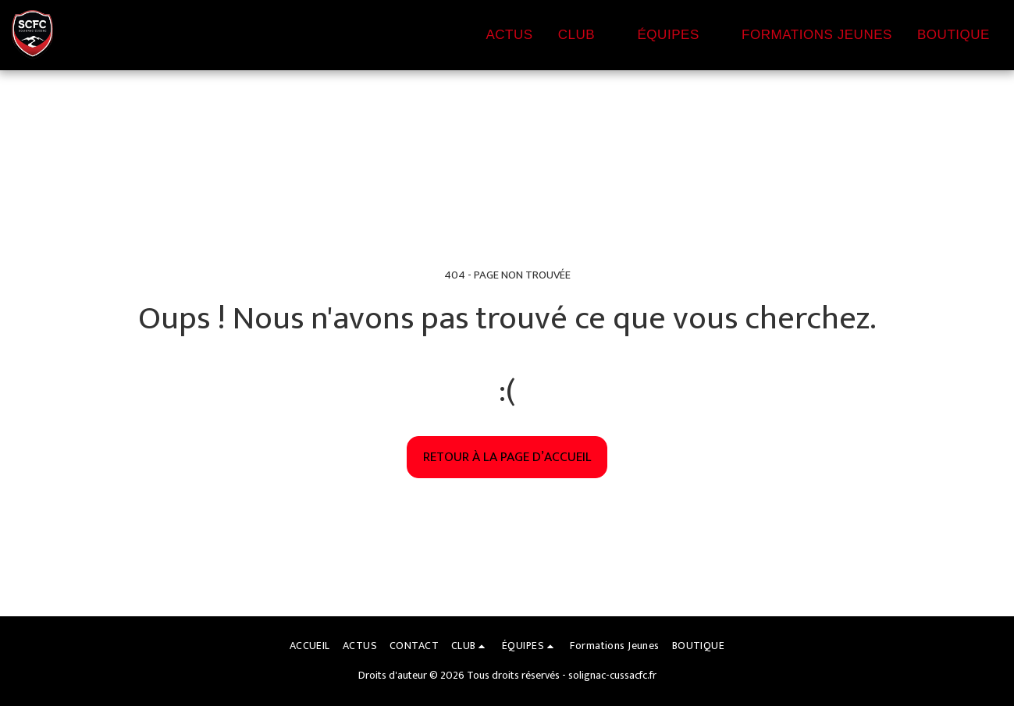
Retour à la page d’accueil (507, 456)
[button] (585, 35)
